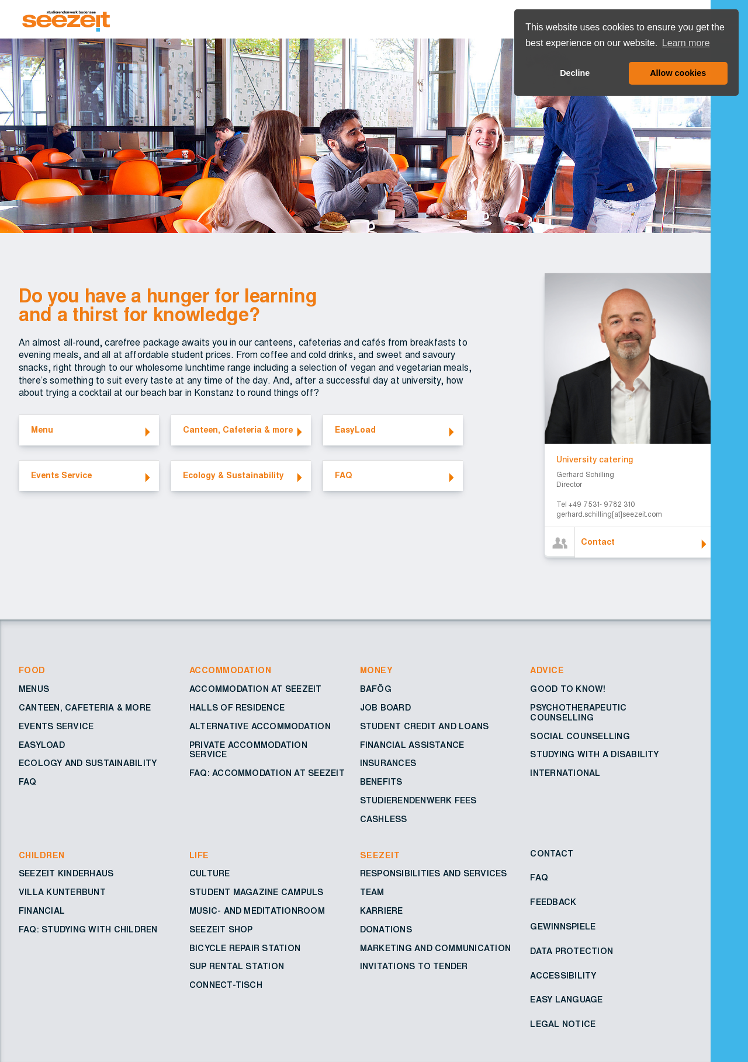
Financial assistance (412, 745)
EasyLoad (42, 745)
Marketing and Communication (435, 949)
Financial (42, 911)
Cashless (383, 820)
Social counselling (579, 737)
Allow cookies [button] (678, 73)
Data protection (571, 952)
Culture (209, 874)
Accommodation (230, 671)
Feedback (553, 903)
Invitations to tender (414, 967)
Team (372, 893)
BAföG (376, 689)
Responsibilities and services (433, 874)
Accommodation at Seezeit (255, 689)
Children (42, 856)
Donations (386, 930)
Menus (34, 689)
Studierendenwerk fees (418, 801)
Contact (551, 854)
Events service (56, 727)
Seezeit (380, 856)
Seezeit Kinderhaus (66, 874)
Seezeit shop (221, 930)
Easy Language (566, 1000)
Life (199, 856)
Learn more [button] (686, 43)
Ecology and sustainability (88, 764)
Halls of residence (237, 708)
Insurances (388, 764)
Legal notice (562, 1025)
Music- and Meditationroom (257, 911)
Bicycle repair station (244, 949)
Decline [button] (575, 73)
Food (32, 671)
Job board (385, 708)
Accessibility (563, 976)
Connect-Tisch (225, 985)
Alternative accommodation (260, 727)
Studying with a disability (594, 755)
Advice (547, 671)
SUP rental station (236, 967)
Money (376, 671)
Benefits (381, 782)
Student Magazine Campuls (256, 893)
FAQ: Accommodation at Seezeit (267, 773)
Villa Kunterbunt (62, 893)
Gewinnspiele (562, 927)
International (565, 773)
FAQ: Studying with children (88, 930)
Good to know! (567, 689)
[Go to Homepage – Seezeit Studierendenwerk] (367, 19)
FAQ (28, 782)
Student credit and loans (424, 727)
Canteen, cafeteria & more (85, 708)
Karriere (381, 911)
